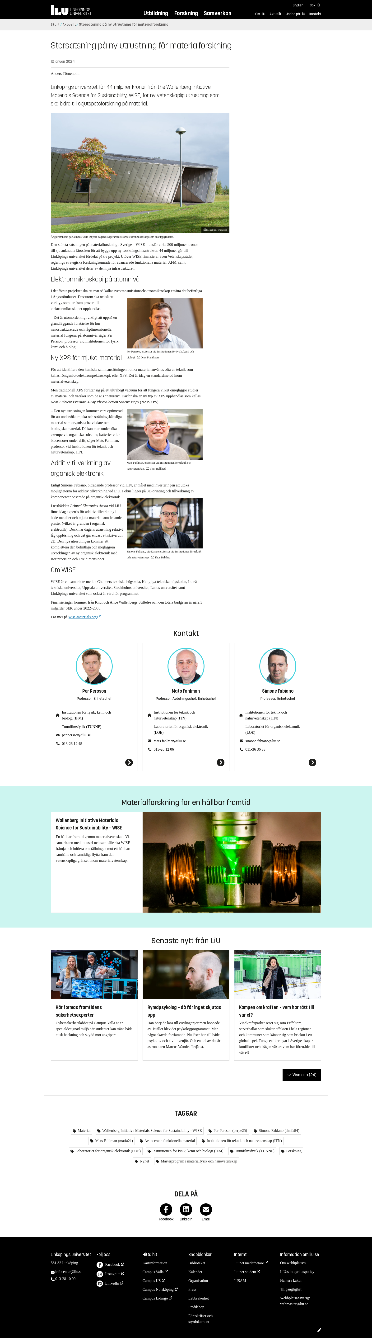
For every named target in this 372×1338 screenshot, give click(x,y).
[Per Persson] (94, 762)
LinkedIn (108, 1284)
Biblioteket (196, 1263)
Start (55, 25)
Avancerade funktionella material (169, 1141)
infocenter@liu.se (68, 1272)
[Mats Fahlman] (186, 762)
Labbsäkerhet (198, 1298)
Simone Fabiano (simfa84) (278, 1130)
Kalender (195, 1272)
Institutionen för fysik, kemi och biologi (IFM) (86, 715)
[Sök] (314, 5)
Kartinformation (155, 1263)
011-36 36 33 (255, 749)
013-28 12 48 (72, 744)
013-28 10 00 (65, 1279)
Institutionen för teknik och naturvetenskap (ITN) (174, 715)
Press (192, 1289)
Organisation (198, 1281)
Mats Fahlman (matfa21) (113, 1141)
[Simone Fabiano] (277, 762)
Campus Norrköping (158, 1289)
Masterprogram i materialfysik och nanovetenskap (198, 1161)
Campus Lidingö (155, 1298)
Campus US (152, 1281)
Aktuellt (275, 14)
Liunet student (245, 1272)
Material (84, 1130)
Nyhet (144, 1161)
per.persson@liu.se (76, 735)
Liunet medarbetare (249, 1263)
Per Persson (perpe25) (230, 1130)
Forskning (186, 13)
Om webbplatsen (293, 1263)
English (298, 5)
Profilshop (196, 1307)
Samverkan (217, 13)
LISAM (240, 1281)
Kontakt (315, 14)
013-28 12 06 (164, 749)
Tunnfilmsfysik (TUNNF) (81, 727)
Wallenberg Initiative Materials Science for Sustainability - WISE (151, 1130)
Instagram (108, 1274)
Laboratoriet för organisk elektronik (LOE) (181, 729)
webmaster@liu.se (294, 1304)
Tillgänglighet (291, 1289)
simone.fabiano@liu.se (262, 741)
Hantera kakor (291, 1280)
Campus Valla (153, 1272)
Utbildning (156, 13)
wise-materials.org (83, 617)
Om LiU (260, 14)
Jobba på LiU (295, 14)
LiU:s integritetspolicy (297, 1272)
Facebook (108, 1265)
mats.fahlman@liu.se (170, 741)
